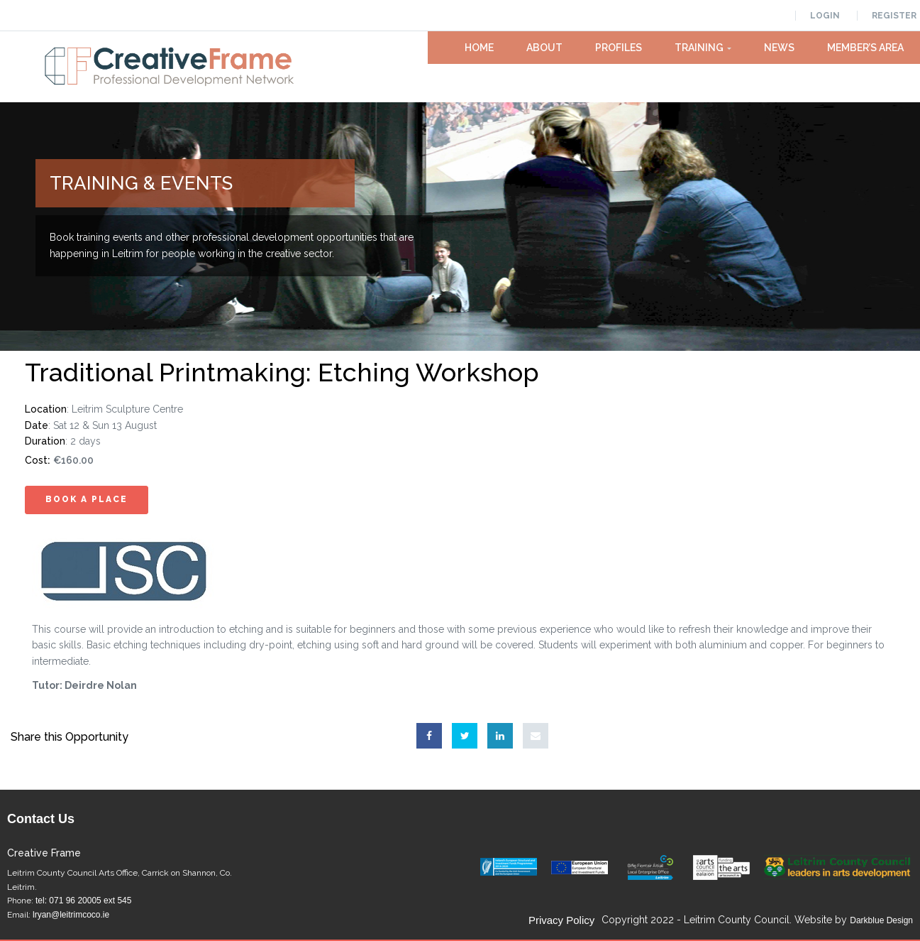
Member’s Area (865, 47)
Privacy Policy (561, 920)
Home (479, 47)
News (779, 47)
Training (703, 47)
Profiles (618, 47)
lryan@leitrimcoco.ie (71, 915)
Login (825, 16)
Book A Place (86, 499)
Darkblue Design (881, 920)
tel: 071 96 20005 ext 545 (83, 900)
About (544, 47)
